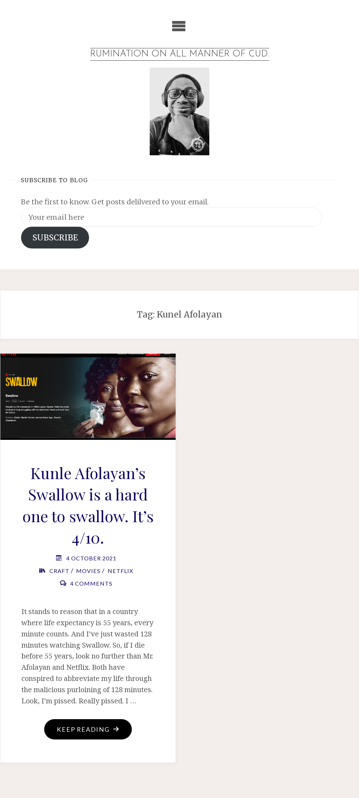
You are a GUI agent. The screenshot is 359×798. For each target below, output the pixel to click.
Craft (59, 570)
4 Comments (91, 583)
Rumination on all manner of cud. (179, 54)
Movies (88, 570)
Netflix (120, 570)
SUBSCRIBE (55, 238)
